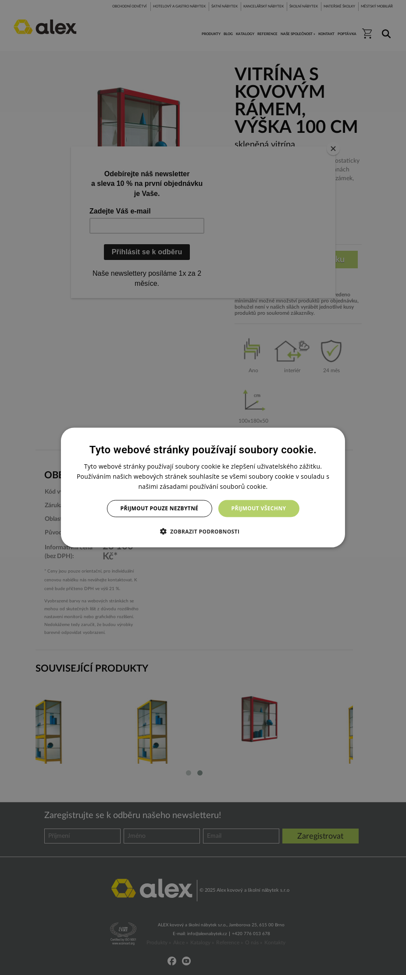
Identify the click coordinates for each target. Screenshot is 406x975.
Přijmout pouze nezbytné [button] (160, 508)
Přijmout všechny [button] (258, 508)
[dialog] (203, 488)
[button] (203, 531)
